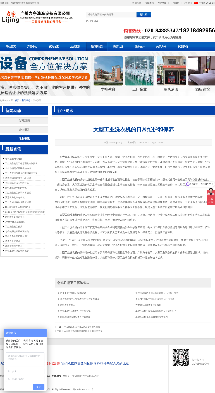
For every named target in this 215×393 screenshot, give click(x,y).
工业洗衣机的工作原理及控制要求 (21, 163)
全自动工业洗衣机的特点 (17, 183)
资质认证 (118, 46)
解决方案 (54, 46)
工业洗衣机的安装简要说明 (18, 192)
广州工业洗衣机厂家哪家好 (73, 293)
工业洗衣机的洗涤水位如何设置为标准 (82, 327)
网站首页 (11, 46)
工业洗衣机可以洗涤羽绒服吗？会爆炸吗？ (155, 311)
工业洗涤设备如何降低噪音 (18, 202)
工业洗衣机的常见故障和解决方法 (21, 173)
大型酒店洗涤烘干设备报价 (148, 305)
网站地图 (162, 3)
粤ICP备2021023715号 (83, 389)
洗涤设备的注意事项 (15, 197)
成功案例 (75, 46)
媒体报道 (24, 129)
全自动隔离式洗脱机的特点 (18, 168)
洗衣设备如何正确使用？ (17, 236)
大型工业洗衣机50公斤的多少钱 (75, 311)
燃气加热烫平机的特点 (16, 188)
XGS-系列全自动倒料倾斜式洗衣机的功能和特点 (25, 213)
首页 (17, 100)
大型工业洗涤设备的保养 (17, 251)
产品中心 (32, 46)
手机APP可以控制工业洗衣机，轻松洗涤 (154, 299)
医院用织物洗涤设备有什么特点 (75, 317)
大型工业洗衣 (69, 156)
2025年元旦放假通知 (15, 221)
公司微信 (187, 3)
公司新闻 (24, 120)
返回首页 (136, 3)
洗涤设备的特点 (12, 241)
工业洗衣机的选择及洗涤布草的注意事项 (83, 331)
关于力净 (161, 46)
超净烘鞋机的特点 (13, 246)
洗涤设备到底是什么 (15, 217)
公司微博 (175, 3)
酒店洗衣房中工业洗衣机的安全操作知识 (79, 299)
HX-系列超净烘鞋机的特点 (17, 207)
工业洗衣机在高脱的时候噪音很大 (151, 317)
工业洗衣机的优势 (13, 226)
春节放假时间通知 (13, 158)
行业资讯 (24, 138)
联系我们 (183, 46)
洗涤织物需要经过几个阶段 (18, 178)
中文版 (202, 3)
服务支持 (140, 46)
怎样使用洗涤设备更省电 (17, 231)
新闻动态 (96, 46)
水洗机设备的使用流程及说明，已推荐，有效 (156, 293)
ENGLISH (210, 3)
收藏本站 (149, 3)
